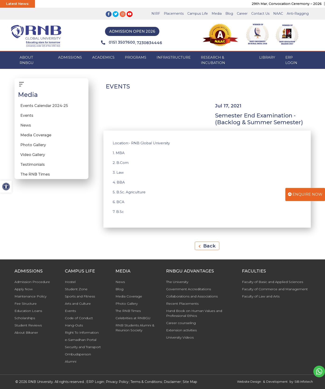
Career (242, 13)
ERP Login (291, 60)
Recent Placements (182, 303)
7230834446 (149, 43)
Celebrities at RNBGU (132, 318)
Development (277, 381)
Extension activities (181, 330)
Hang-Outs (74, 325)
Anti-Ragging (298, 13)
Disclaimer (172, 382)
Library (267, 57)
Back (207, 246)
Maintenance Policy (30, 296)
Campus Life (197, 13)
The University (177, 282)
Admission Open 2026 (132, 31)
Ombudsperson (78, 354)
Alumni (70, 361)
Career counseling (181, 323)
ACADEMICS (103, 57)
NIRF (155, 13)
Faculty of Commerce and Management (275, 289)
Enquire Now (305, 194)
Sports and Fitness (80, 296)
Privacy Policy (117, 382)
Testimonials (32, 164)
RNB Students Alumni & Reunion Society (134, 327)
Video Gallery (32, 154)
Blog (229, 13)
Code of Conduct (79, 318)
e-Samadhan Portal (80, 340)
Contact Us (260, 13)
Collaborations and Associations (192, 296)
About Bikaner (26, 332)
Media (217, 13)
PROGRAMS (135, 57)
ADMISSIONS (70, 57)
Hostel (70, 282)
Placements (174, 13)
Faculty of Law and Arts (261, 296)
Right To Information (82, 332)
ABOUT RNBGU (27, 60)
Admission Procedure (32, 282)
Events (26, 115)
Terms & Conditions (146, 382)
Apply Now (23, 289)
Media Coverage (35, 135)
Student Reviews (28, 325)
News (25, 125)
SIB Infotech (303, 381)
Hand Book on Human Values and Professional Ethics (194, 313)
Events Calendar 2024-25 (44, 105)
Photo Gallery (33, 145)
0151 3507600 (118, 42)
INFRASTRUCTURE (174, 57)
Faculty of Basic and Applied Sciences (272, 282)
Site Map (190, 382)
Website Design (249, 381)
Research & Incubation (213, 60)
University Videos (180, 337)
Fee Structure (25, 303)
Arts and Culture (78, 303)
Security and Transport (83, 347)
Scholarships (24, 318)
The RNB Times (35, 174)
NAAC (278, 13)
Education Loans (28, 311)
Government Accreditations (188, 289)
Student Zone (76, 289)
